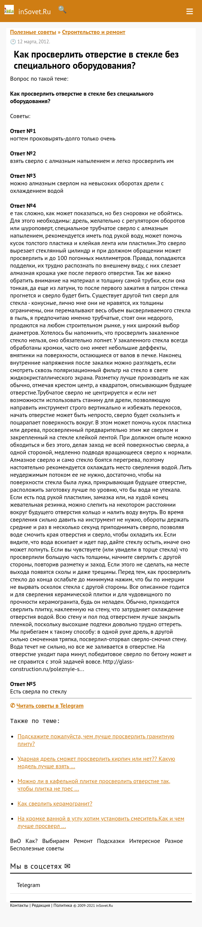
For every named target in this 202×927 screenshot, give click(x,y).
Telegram (28, 886)
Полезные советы (33, 31)
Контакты (19, 906)
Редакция (41, 906)
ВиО (15, 842)
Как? (31, 842)
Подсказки (111, 842)
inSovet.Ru (25, 10)
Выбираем (55, 842)
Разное (174, 842)
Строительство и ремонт (93, 31)
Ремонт (83, 842)
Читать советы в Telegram (50, 705)
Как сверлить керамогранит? (55, 805)
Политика (62, 906)
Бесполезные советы (37, 849)
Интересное (144, 842)
